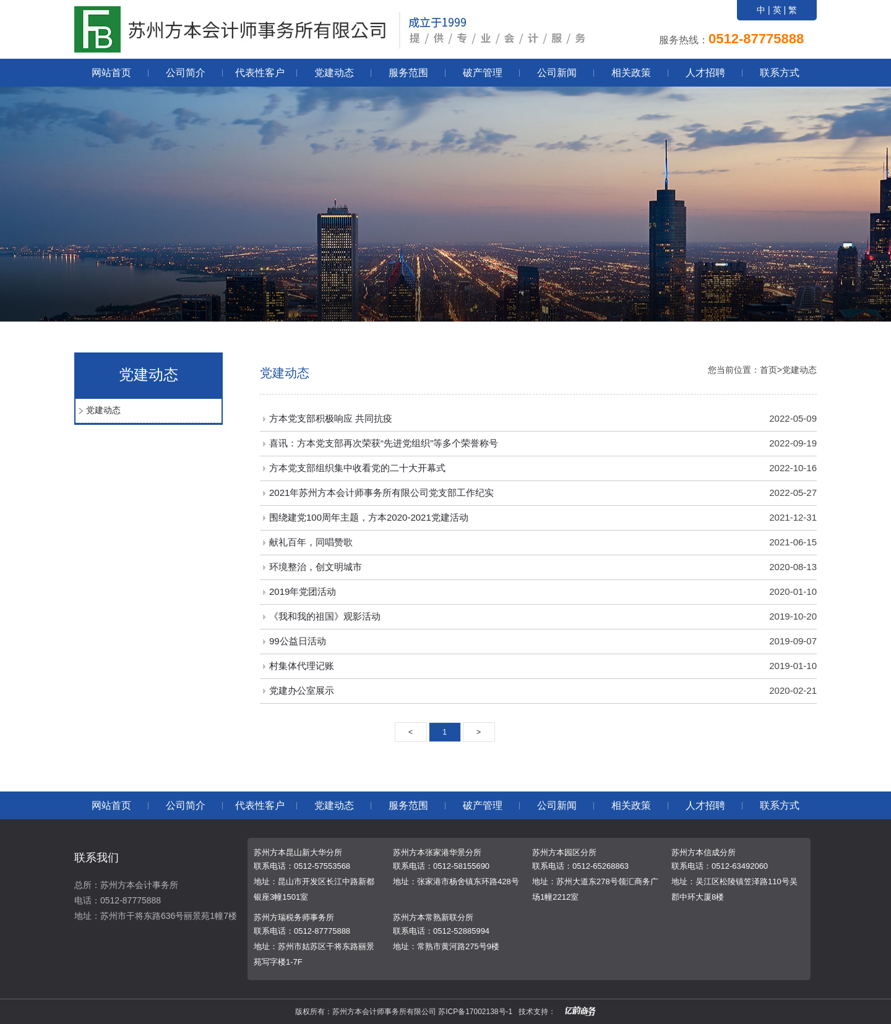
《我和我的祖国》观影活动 (325, 616)
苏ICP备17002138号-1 (475, 1011)
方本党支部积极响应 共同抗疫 (330, 418)
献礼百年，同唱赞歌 (311, 542)
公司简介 (185, 72)
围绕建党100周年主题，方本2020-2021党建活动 (368, 517)
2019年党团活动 (302, 591)
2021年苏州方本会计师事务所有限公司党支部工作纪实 (381, 492)
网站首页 (111, 72)
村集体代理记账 (301, 665)
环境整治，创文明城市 (315, 566)
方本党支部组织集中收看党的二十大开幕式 (357, 468)
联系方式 (779, 72)
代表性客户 (260, 72)
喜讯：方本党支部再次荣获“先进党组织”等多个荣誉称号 (383, 443)
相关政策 (631, 72)
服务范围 (408, 72)
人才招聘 (705, 72)
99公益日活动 (297, 641)
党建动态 (334, 72)
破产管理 (482, 72)
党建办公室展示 (301, 690)
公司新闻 (557, 72)
